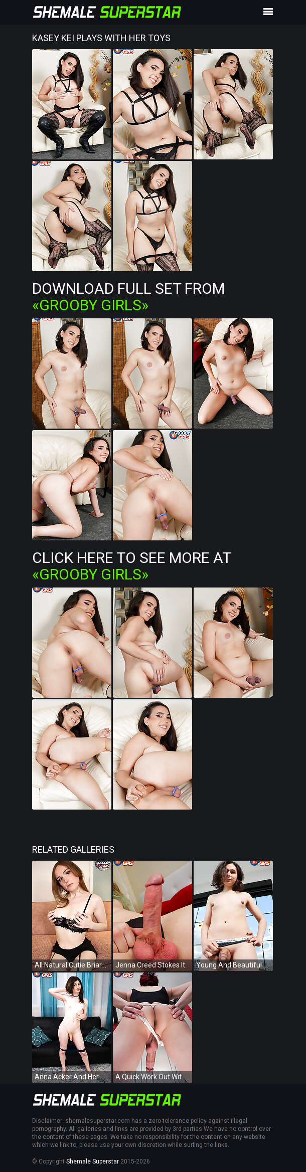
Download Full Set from (128, 297)
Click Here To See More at (131, 566)
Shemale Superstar (92, 1161)
